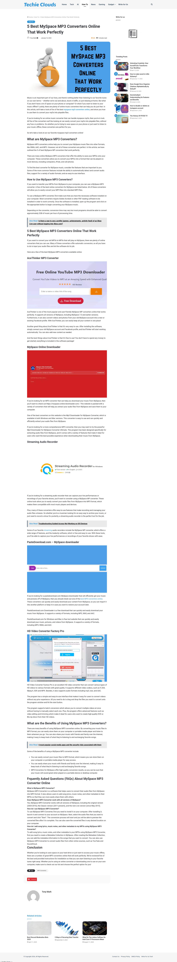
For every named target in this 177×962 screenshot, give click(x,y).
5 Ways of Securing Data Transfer (66, 936)
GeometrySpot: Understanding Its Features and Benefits (139, 97)
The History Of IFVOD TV (139, 116)
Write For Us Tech (147, 955)
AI (78, 4)
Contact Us (115, 955)
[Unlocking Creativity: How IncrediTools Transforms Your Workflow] (122, 66)
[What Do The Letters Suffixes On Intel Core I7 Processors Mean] (95, 927)
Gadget (111, 4)
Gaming (102, 4)
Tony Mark (34, 38)
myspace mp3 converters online (77, 110)
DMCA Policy (135, 955)
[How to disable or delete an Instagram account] (122, 109)
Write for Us (123, 4)
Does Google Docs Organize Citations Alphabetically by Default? (140, 86)
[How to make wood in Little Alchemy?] (122, 77)
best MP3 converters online (91, 599)
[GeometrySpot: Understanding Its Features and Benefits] (122, 98)
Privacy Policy (125, 955)
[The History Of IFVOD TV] (122, 119)
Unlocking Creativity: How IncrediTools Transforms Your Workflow (139, 65)
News (93, 4)
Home (64, 4)
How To (85, 4)
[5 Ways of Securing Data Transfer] (67, 927)
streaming (48, 530)
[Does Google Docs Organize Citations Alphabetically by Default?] (122, 87)
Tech (72, 4)
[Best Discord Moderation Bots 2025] (39, 927)
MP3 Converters (41, 870)
